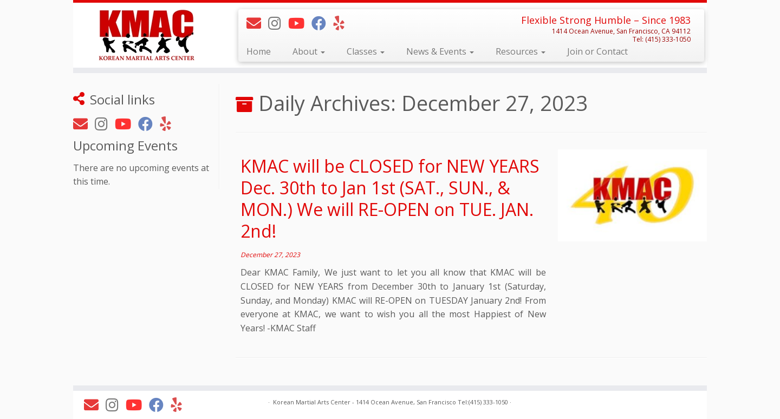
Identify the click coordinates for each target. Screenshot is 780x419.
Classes (366, 51)
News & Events (440, 51)
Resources (520, 51)
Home (258, 51)
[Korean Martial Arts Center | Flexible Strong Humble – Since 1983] (146, 35)
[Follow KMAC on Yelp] (342, 23)
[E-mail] (257, 23)
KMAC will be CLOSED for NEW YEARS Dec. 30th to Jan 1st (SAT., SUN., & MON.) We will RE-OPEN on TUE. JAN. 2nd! (390, 198)
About (308, 51)
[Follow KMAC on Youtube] (299, 23)
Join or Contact (597, 51)
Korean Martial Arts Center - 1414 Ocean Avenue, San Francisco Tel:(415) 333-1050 (390, 402)
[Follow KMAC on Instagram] (278, 23)
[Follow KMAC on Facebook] (322, 23)
